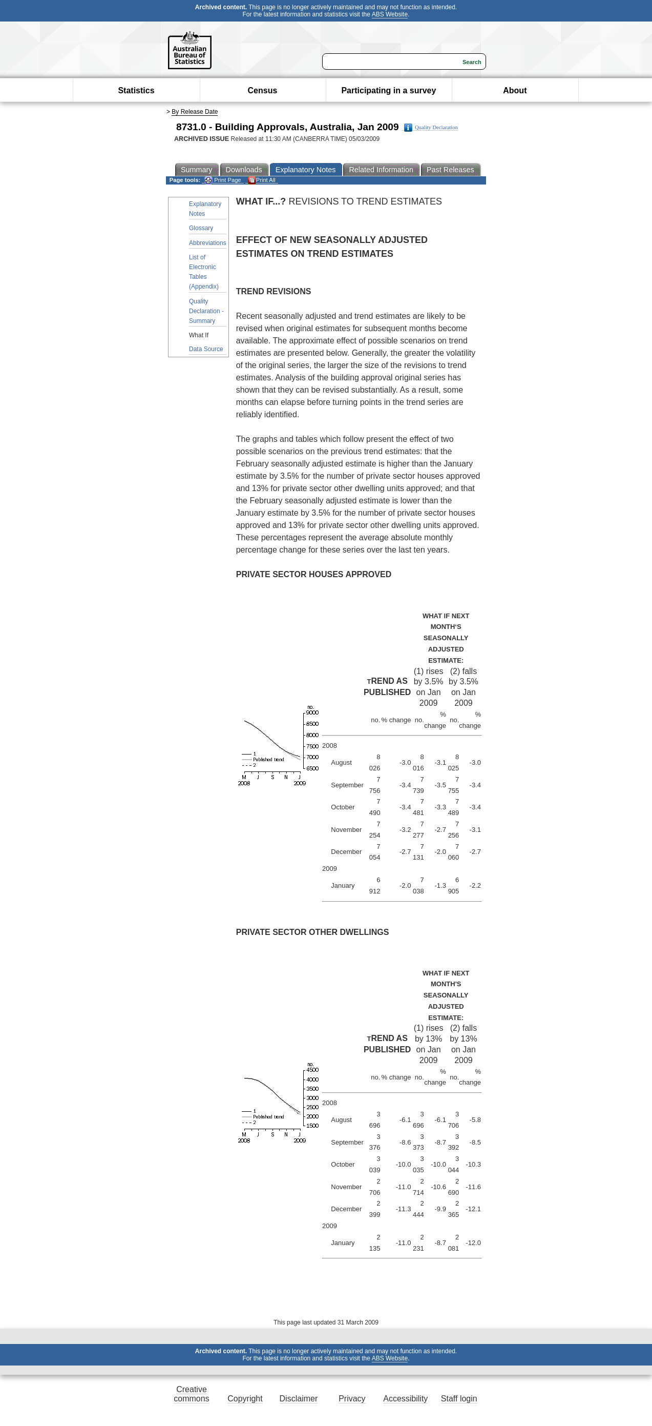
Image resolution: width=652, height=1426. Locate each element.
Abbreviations (207, 243)
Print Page (222, 180)
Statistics (136, 90)
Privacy (352, 1398)
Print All (262, 180)
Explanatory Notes (205, 208)
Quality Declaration (431, 128)
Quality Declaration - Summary (206, 311)
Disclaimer (299, 1398)
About (515, 90)
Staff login (459, 1398)
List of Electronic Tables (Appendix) (204, 272)
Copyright (244, 1398)
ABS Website (390, 14)
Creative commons (191, 1394)
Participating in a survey (388, 90)
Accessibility (405, 1398)
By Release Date (195, 111)
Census (263, 90)
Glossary (201, 228)
